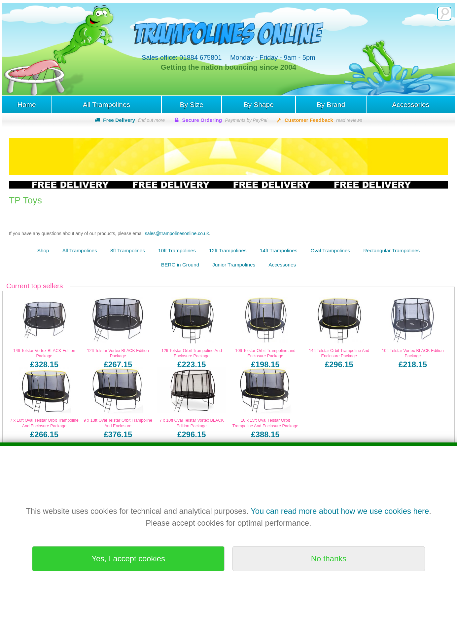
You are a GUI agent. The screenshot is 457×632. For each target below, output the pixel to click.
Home (27, 104)
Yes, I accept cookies (128, 558)
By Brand (331, 104)
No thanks (328, 558)
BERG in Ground (180, 264)
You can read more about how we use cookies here (340, 511)
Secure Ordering (224, 120)
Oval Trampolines (330, 251)
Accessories (410, 104)
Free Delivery (134, 120)
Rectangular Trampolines (391, 251)
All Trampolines (106, 104)
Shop (43, 251)
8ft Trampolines (127, 251)
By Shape (259, 104)
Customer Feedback (323, 120)
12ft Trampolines (228, 251)
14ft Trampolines (279, 251)
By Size (191, 104)
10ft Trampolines (177, 251)
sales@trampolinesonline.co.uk (177, 233)
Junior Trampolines (233, 264)
